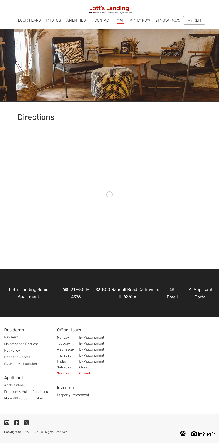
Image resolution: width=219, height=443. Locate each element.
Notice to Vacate (17, 357)
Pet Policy (12, 350)
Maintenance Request (21, 344)
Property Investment (73, 395)
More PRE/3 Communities (24, 398)
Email (172, 297)
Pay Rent (11, 337)
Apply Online (14, 385)
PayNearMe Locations (21, 364)
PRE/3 (34, 432)
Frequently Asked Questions (26, 392)
